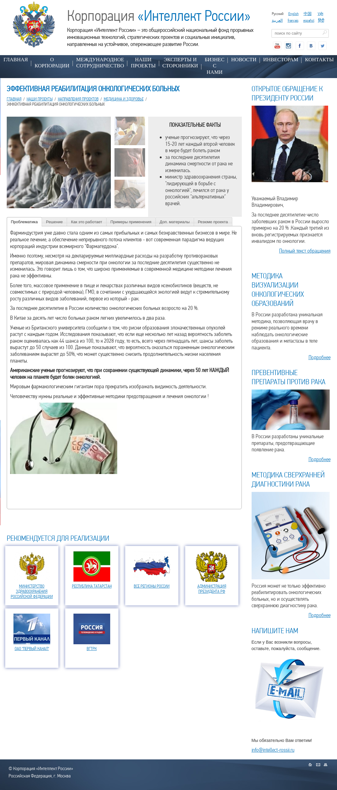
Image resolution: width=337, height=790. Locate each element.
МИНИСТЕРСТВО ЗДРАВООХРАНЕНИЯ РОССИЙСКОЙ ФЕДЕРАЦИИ (32, 591)
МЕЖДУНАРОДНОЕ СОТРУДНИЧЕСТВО (100, 63)
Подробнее (320, 357)
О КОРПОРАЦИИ (52, 63)
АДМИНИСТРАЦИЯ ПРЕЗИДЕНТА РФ (211, 589)
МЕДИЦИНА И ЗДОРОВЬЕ (124, 98)
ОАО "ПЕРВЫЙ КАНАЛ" (32, 648)
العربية (277, 20)
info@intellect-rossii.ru (273, 750)
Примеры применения (131, 222)
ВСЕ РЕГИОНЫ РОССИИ (152, 586)
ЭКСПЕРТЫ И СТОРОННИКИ (180, 63)
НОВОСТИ (243, 59)
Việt (320, 13)
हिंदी (321, 20)
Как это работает (86, 222)
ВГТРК (92, 648)
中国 (308, 13)
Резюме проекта (213, 222)
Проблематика (24, 222)
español (308, 20)
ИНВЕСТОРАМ (280, 59)
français (293, 20)
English (293, 13)
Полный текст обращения (305, 250)
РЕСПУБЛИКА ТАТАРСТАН (92, 586)
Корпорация (159, 15)
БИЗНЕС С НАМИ (215, 66)
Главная (16, 59)
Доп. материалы (175, 222)
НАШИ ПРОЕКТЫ (143, 63)
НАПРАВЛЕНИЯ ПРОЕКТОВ (78, 98)
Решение (54, 222)
